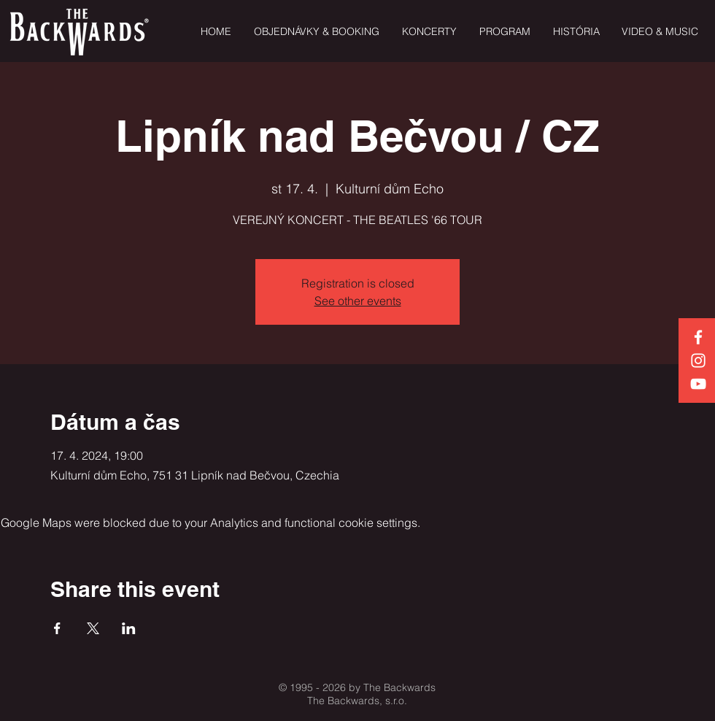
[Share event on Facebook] (57, 628)
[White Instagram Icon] (698, 360)
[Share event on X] (93, 628)
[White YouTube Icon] (698, 383)
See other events (357, 300)
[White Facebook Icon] (698, 337)
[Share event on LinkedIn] (129, 628)
